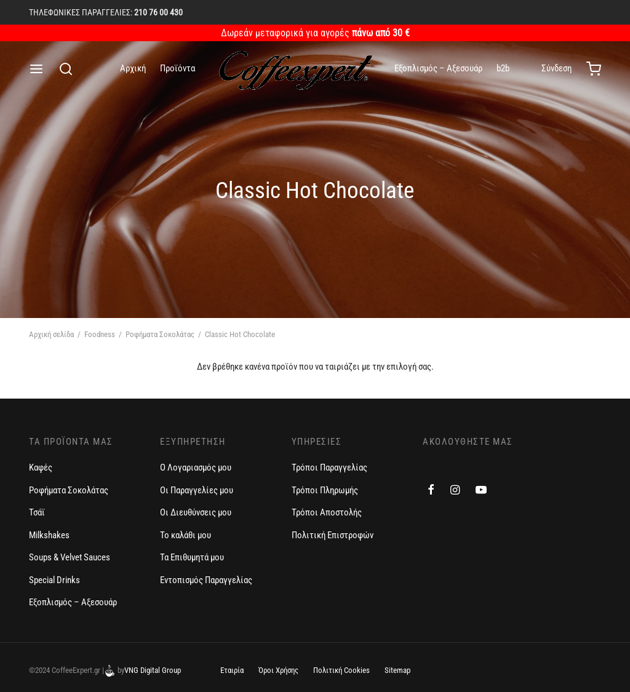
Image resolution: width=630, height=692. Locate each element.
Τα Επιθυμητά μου (192, 557)
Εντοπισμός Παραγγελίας (206, 580)
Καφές (40, 467)
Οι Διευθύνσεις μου (195, 512)
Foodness (99, 334)
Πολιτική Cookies (341, 670)
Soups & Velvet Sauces (69, 557)
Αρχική (133, 68)
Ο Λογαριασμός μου (195, 467)
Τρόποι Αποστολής (327, 512)
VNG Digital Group (152, 670)
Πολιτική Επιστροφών (332, 535)
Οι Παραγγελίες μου (196, 490)
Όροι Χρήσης (278, 670)
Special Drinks (54, 580)
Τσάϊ (37, 512)
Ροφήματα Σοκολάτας (160, 334)
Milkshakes (49, 535)
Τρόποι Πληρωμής (325, 490)
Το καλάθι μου (185, 535)
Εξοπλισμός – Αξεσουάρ (438, 68)
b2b (502, 68)
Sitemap (397, 670)
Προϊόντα (177, 68)
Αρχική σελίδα (51, 334)
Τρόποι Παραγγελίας (329, 467)
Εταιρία (232, 670)
